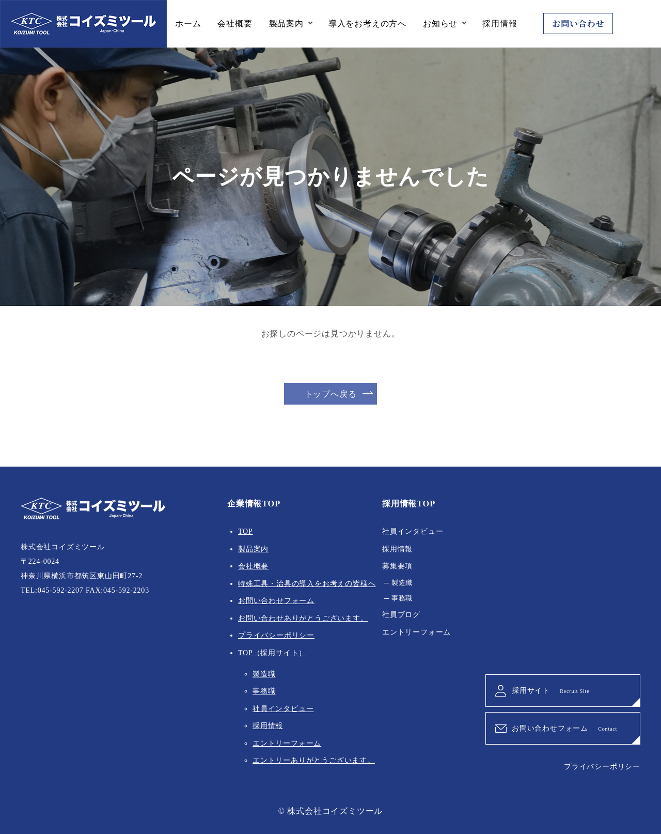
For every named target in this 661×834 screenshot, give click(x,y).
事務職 (264, 691)
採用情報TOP (408, 503)
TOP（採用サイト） (272, 653)
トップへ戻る (331, 394)
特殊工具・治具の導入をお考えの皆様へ (306, 584)
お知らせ (440, 23)
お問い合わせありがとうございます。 (303, 618)
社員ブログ (401, 615)
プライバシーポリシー (276, 635)
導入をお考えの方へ (367, 23)
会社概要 (234, 23)
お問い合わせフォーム (276, 601)
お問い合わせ (578, 23)
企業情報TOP (253, 503)
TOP (245, 531)
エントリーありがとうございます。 (314, 760)
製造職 (264, 674)
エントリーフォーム (287, 743)
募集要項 (397, 566)
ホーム (188, 23)
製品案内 (286, 23)
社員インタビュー (283, 709)
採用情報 (499, 23)
